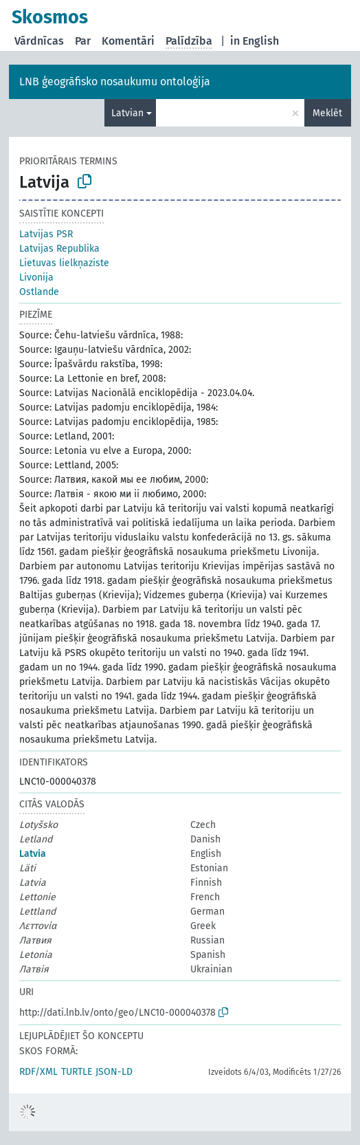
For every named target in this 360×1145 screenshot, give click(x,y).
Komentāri (128, 40)
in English (254, 40)
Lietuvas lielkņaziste (64, 263)
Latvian (127, 113)
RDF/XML (38, 1072)
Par (83, 40)
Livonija (36, 277)
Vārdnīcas (39, 40)
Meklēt (327, 113)
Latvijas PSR (46, 234)
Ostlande (39, 292)
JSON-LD (114, 1072)
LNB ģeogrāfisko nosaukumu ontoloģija (114, 81)
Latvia (32, 854)
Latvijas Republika (59, 248)
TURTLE (76, 1072)
